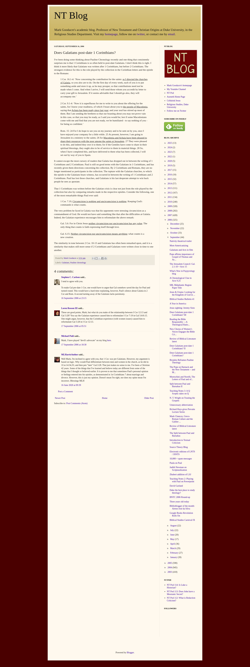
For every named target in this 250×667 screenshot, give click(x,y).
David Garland (176, 486)
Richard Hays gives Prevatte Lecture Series (182, 410)
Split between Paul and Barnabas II (180, 385)
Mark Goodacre (70, 258)
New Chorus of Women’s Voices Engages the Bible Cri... (182, 332)
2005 (170, 563)
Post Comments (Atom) (77, 403)
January (174, 557)
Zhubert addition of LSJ (180, 474)
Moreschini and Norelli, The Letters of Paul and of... (182, 378)
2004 (170, 567)
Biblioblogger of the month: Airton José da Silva (182, 507)
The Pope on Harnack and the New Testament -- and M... (182, 370)
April (172, 544)
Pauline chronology (78, 262)
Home (104, 398)
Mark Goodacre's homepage (179, 85)
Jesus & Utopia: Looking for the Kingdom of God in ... (182, 293)
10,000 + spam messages (181, 458)
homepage (111, 34)
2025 (170, 143)
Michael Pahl (67, 336)
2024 (170, 147)
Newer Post (60, 398)
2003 (170, 572)
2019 (170, 165)
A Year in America (178, 303)
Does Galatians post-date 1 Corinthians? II (182, 347)
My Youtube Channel (176, 89)
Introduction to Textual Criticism (180, 441)
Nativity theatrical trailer (181, 241)
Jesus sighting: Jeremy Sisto (182, 308)
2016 (170, 174)
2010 (170, 202)
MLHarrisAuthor (69, 354)
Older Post (149, 398)
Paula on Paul (176, 463)
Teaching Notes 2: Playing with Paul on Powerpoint (182, 480)
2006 (170, 220)
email (171, 34)
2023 (170, 152)
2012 (170, 192)
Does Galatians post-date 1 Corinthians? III (182, 313)
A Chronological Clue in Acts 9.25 (180, 279)
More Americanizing (179, 245)
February (174, 553)
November (175, 228)
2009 (170, 206)
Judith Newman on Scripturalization (178, 468)
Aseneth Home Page (176, 97)
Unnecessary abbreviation (181, 405)
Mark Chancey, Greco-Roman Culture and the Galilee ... (181, 419)
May (172, 539)
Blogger (130, 652)
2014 (170, 183)
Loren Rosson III (69, 308)
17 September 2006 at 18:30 (73, 344)
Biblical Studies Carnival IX (182, 520)
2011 (170, 197)
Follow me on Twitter (176, 111)
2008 (170, 211)
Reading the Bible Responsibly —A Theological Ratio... (180, 322)
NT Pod (170, 93)
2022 (170, 156)
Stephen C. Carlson (70, 277)
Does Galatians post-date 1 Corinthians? (182, 354)
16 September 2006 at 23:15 (73, 298)
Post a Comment (65, 391)
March (173, 548)
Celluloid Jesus (173, 100)
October (174, 233)
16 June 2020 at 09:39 (71, 385)
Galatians (65, 262)
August (173, 525)
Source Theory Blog (179, 447)
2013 (170, 188)
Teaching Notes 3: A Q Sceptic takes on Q (180, 392)
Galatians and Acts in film (181, 250)
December (175, 224)
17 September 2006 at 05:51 (73, 326)
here (109, 340)
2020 (170, 161)
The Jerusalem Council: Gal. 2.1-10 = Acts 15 (182, 265)
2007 (170, 215)
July (172, 530)
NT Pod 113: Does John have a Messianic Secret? (181, 592)
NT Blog (71, 15)
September (175, 237)
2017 (170, 170)
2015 (170, 179)
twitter (141, 34)
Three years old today (179, 501)
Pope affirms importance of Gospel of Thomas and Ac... (182, 257)
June (172, 535)
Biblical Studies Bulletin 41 (182, 299)
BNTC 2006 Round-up (180, 497)
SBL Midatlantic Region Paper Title (180, 286)
